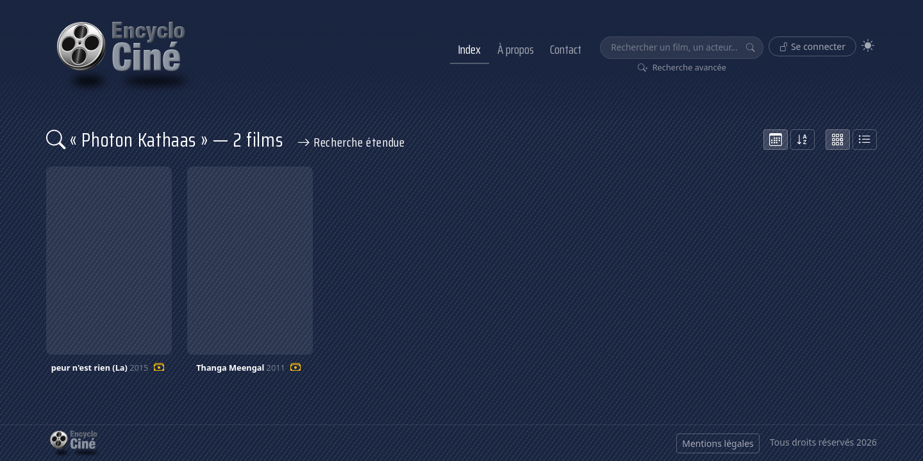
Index (469, 49)
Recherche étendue (351, 142)
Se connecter (812, 46)
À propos (515, 49)
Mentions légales (718, 443)
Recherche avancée (682, 67)
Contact (565, 49)
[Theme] (868, 45)
